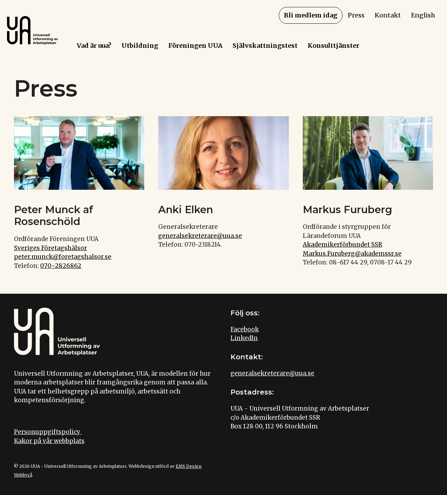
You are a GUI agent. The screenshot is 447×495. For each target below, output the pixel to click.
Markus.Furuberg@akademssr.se (352, 253)
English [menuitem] (423, 15)
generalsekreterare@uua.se (200, 236)
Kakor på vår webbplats (49, 441)
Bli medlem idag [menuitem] (310, 15)
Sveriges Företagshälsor (50, 248)
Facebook (244, 329)
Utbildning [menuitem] (140, 46)
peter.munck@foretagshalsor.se (62, 257)
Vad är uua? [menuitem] (94, 46)
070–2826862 (60, 266)
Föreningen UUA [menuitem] (195, 46)
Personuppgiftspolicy (48, 432)
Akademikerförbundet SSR (342, 244)
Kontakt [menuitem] (388, 15)
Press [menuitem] (356, 15)
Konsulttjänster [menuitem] (333, 46)
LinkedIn (244, 338)
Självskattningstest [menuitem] (265, 46)
